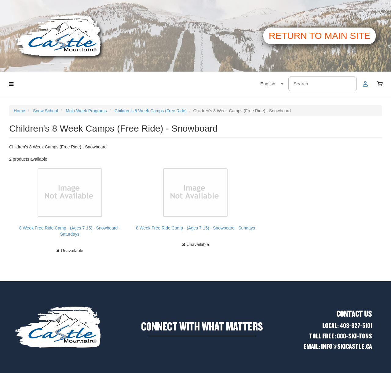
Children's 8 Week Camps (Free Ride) (151, 110)
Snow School (45, 110)
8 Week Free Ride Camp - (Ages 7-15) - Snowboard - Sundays (195, 228)
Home (19, 110)
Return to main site (319, 36)
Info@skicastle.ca (346, 347)
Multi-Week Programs (86, 110)
